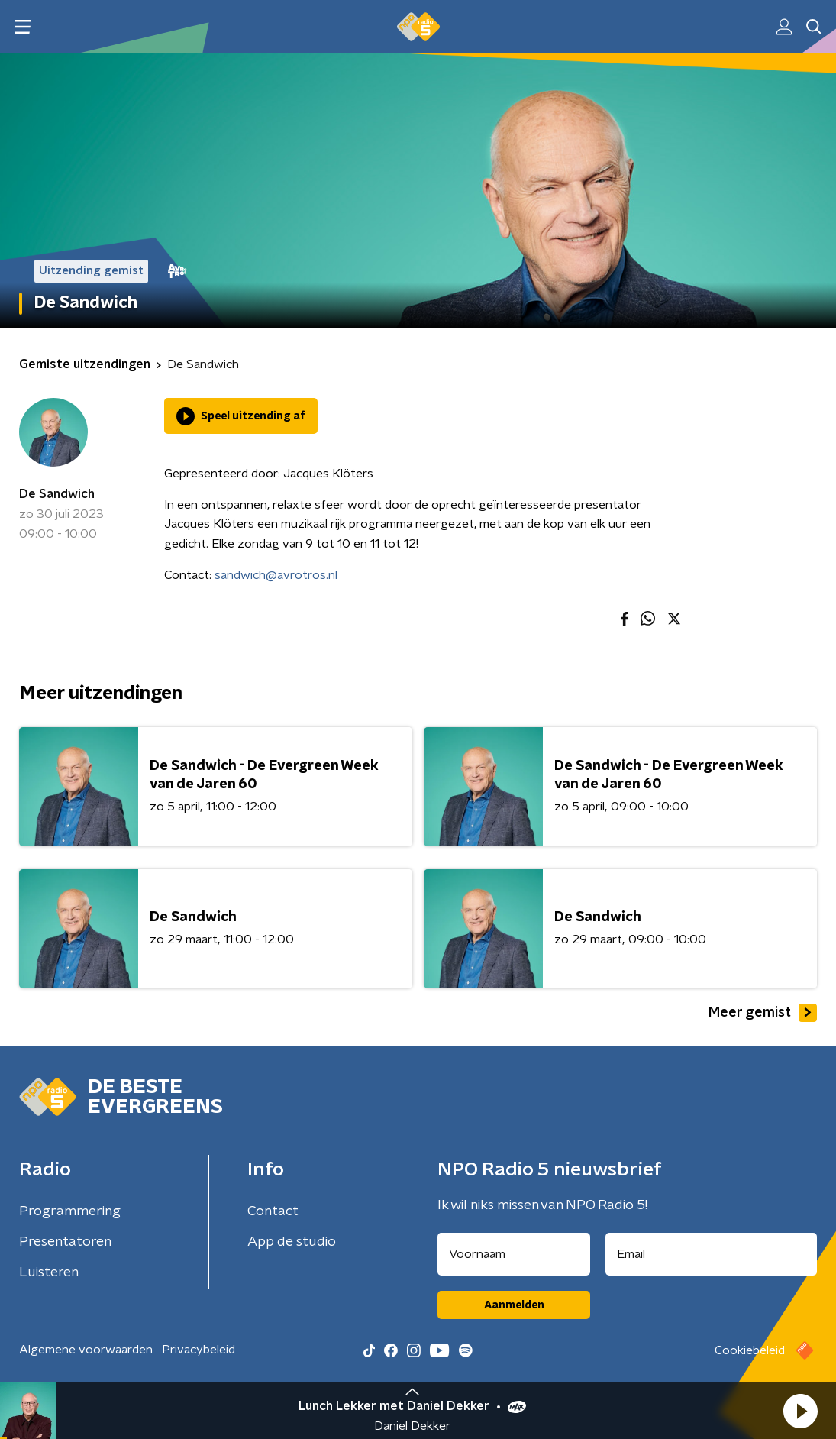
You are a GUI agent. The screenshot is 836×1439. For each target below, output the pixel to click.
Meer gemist (763, 1013)
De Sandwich (57, 494)
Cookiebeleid (750, 1350)
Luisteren (49, 1272)
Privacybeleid (198, 1350)
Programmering (70, 1211)
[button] (800, 1410)
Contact (273, 1211)
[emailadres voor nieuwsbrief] (711, 1254)
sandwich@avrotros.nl (276, 575)
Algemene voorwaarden (86, 1350)
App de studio (291, 1242)
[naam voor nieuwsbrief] (513, 1254)
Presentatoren (65, 1242)
